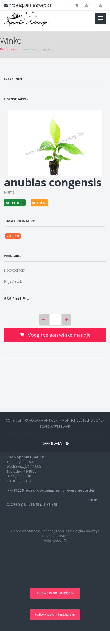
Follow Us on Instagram (55, 614)
